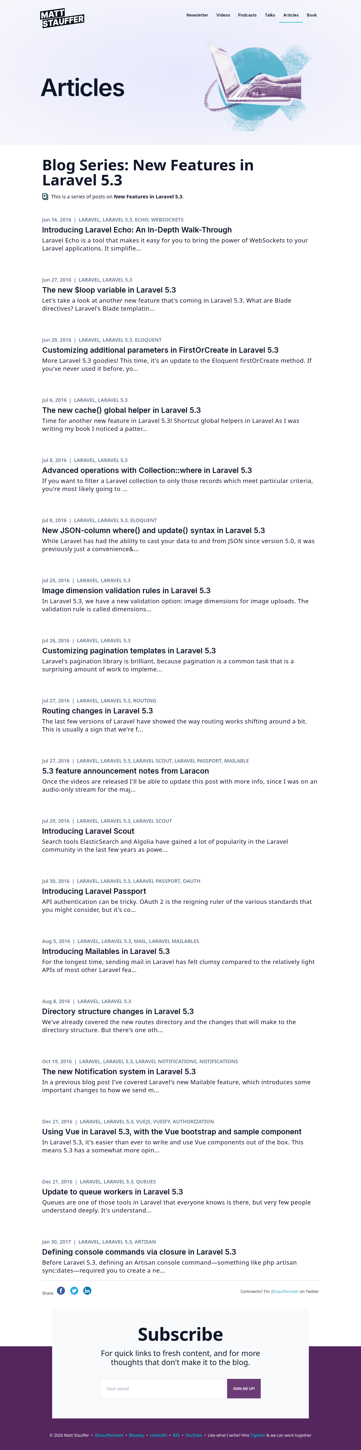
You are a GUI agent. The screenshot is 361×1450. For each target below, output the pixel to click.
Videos (223, 15)
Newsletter (197, 15)
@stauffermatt (285, 1291)
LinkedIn (158, 1435)
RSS (176, 1435)
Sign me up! (244, 1388)
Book (312, 15)
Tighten (257, 1435)
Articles (291, 15)
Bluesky (136, 1435)
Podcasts (247, 15)
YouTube (194, 1435)
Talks (270, 15)
